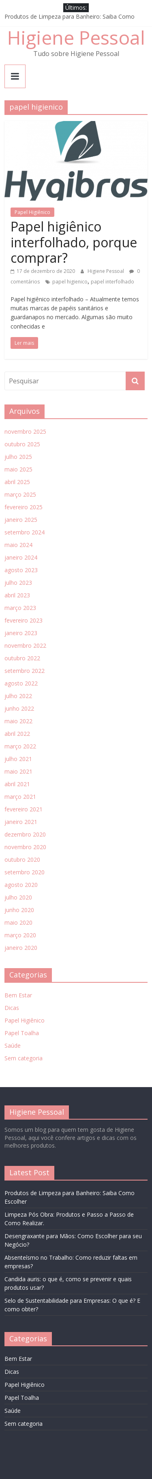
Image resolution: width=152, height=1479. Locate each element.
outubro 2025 (22, 444)
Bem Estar (18, 995)
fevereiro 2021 (23, 809)
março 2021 (20, 796)
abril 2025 (17, 482)
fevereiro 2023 (23, 620)
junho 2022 (19, 708)
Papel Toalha (21, 1033)
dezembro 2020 (25, 834)
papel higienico (70, 281)
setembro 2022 (24, 671)
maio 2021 (18, 771)
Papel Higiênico (32, 212)
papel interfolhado (112, 281)
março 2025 (20, 494)
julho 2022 (18, 696)
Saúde (12, 1045)
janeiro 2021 (20, 822)
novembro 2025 (25, 431)
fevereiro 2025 (23, 507)
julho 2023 (18, 582)
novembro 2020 (25, 847)
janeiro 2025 (20, 519)
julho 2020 (18, 897)
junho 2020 (19, 910)
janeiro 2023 (20, 633)
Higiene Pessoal (76, 37)
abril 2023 (17, 595)
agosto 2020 (21, 885)
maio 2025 (18, 469)
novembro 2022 (25, 645)
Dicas (11, 1008)
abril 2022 (17, 733)
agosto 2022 (21, 683)
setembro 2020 (24, 872)
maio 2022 (18, 721)
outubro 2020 (22, 859)
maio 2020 (18, 922)
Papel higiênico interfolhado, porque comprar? (74, 242)
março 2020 (20, 935)
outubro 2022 (22, 658)
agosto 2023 (21, 570)
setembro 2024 (24, 532)
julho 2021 (18, 759)
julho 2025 (18, 457)
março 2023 (20, 608)
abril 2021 (17, 784)
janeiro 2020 (20, 947)
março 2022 (20, 746)
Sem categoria (23, 1058)
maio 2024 (18, 545)
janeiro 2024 (20, 557)
